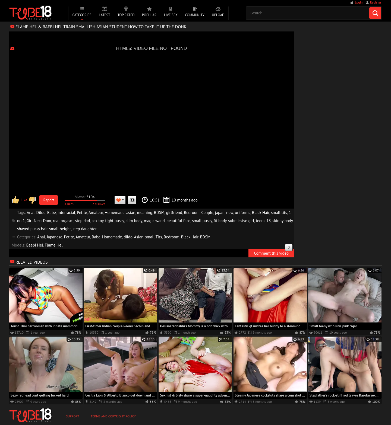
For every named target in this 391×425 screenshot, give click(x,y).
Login (358, 2)
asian (130, 212)
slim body (134, 220)
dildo (128, 236)
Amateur (96, 212)
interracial (66, 212)
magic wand (154, 220)
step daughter (84, 228)
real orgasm (63, 220)
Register (375, 2)
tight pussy (114, 220)
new (229, 212)
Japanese (54, 236)
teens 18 (263, 220)
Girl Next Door (39, 220)
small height (60, 228)
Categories (81, 15)
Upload (218, 15)
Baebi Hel (34, 245)
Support (72, 416)
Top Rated (126, 15)
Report (48, 199)
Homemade (114, 212)
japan (220, 212)
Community (194, 15)
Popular (149, 15)
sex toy (98, 220)
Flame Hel (53, 245)
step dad (82, 220)
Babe (51, 212)
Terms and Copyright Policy (113, 416)
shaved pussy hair (32, 228)
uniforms (242, 212)
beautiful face (178, 220)
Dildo (40, 212)
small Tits (153, 236)
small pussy (202, 220)
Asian (139, 236)
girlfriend (174, 212)
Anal (30, 212)
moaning (144, 212)
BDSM (159, 212)
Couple (207, 212)
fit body (220, 220)
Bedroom (192, 212)
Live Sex (171, 15)
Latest (104, 15)
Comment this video (273, 252)
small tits (279, 212)
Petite (82, 212)
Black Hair (260, 212)
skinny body (282, 220)
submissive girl (241, 220)
